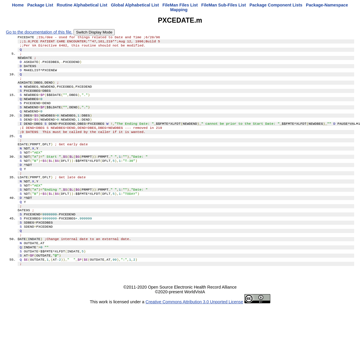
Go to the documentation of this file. (39, 32)
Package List (40, 5)
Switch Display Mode (94, 32)
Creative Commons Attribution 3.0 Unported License (194, 334)
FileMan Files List (180, 5)
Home (18, 5)
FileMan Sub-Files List (223, 5)
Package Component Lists (275, 5)
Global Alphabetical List (135, 5)
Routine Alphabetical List (82, 5)
